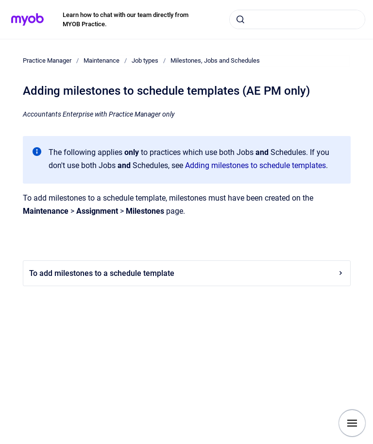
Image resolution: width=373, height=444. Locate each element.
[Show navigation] (352, 423)
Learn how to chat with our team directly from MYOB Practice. (125, 19)
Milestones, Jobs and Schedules (215, 60)
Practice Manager (47, 60)
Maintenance (101, 60)
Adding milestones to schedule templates (255, 165)
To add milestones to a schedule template (186, 273)
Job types (145, 60)
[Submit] (240, 19)
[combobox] (297, 19)
